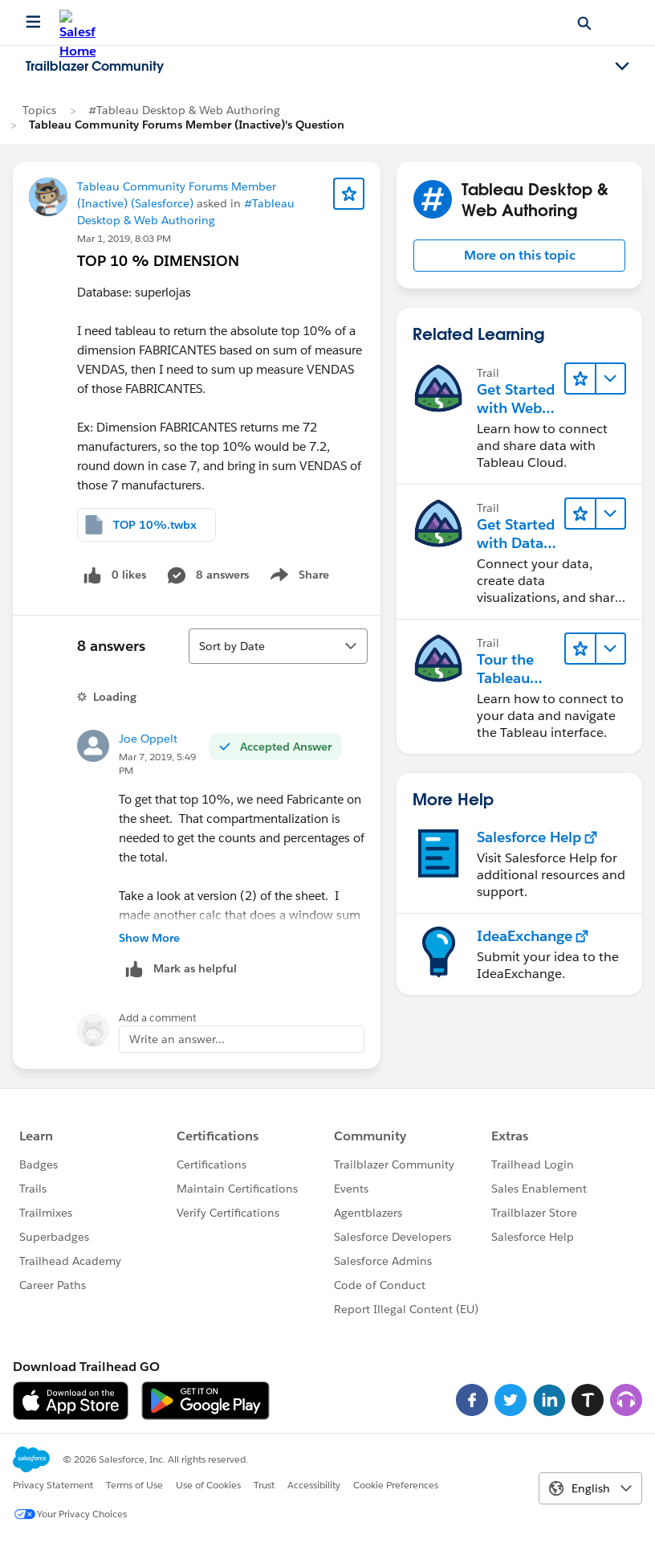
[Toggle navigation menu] (622, 66)
